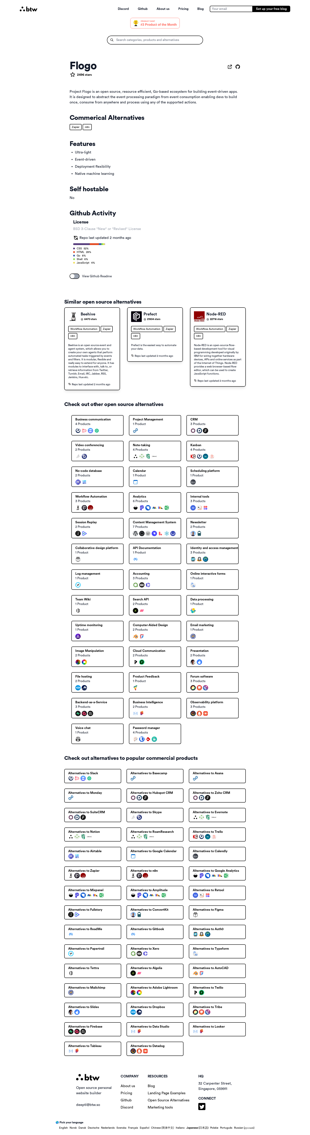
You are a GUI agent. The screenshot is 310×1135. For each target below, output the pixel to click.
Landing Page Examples (166, 1093)
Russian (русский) (244, 1127)
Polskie (214, 1127)
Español (144, 1127)
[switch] (74, 276)
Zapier (75, 127)
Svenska (121, 1127)
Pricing (183, 8)
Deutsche (93, 1127)
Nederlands (108, 1127)
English (63, 1127)
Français (133, 1127)
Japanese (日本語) (197, 1127)
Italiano (180, 1127)
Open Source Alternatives (168, 1100)
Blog (200, 8)
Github (143, 8)
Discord (123, 8)
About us (163, 8)
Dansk (82, 1127)
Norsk (73, 1127)
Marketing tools (160, 1107)
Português (226, 1127)
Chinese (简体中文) (162, 1127)
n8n (87, 127)
